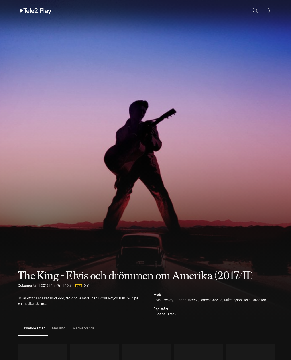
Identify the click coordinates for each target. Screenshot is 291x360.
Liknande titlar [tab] (33, 328)
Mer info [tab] (58, 328)
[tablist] (143, 329)
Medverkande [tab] (84, 328)
